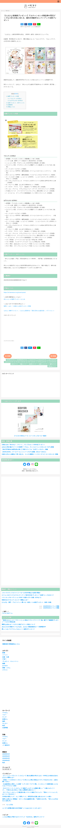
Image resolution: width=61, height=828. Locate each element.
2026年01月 (6, 754)
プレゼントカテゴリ (21, 362)
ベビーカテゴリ (32, 362)
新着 (3, 652)
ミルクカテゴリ (52, 362)
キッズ (4, 717)
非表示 (16, 93)
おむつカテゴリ (52, 359)
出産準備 (5, 727)
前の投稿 (53, 356)
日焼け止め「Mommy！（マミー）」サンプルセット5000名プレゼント (23, 444)
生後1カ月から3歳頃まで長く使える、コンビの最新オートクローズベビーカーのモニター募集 (30, 454)
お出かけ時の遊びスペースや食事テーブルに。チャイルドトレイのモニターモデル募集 (28, 447)
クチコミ (5, 670)
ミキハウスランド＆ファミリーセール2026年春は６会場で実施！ (21, 592)
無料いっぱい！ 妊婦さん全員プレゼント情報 (17, 306)
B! (30, 24)
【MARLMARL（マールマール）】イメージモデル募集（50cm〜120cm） (24, 452)
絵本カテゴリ (15, 364)
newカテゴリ (32, 359)
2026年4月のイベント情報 (51, 608)
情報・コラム (6, 667)
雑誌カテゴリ (23, 364)
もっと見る (9, 804)
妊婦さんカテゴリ (43, 364)
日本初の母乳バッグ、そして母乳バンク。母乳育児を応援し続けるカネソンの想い (27, 796)
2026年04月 (6, 760)
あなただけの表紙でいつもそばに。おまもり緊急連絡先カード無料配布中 (24, 626)
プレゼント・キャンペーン (10, 661)
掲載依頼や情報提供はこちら (11, 644)
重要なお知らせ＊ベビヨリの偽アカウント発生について (18, 624)
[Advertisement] (30, 327)
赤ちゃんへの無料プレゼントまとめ (14, 299)
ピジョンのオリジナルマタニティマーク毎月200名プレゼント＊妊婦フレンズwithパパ (28, 595)
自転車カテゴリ (33, 364)
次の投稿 (7, 356)
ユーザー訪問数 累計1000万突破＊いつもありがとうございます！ (22, 808)
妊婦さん (5, 719)
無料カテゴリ (53, 364)
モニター (5, 723)
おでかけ (5, 665)
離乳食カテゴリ (52, 366)
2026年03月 (6, 758)
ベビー (4, 714)
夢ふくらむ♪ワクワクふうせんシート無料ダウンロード (18, 629)
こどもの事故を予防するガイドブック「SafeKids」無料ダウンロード (23, 817)
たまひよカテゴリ (9, 362)
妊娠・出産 (5, 657)
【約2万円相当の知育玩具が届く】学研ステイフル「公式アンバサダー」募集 (25, 449)
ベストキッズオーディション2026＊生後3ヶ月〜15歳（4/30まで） (22, 597)
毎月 (3, 725)
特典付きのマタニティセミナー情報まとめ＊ (15, 600)
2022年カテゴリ (11, 359)
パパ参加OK (6, 745)
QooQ (33, 827)
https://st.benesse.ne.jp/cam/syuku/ (15, 292)
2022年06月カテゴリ (22, 359)
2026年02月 (6, 756)
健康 (3, 663)
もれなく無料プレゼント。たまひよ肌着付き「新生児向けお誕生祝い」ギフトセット (29, 310)
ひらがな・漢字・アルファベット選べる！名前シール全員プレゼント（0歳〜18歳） (27, 602)
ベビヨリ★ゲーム (7, 613)
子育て (4, 659)
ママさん (5, 712)
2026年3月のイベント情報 (51, 606)
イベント (5, 655)
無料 (3, 721)
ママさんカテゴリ (42, 362)
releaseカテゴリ (42, 359)
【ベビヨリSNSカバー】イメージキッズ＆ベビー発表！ (30, 436)
